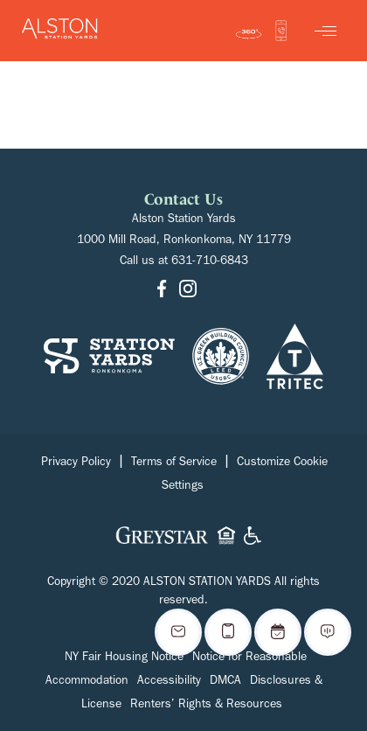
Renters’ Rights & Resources (206, 706)
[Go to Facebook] (161, 290)
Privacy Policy (76, 463)
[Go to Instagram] (188, 290)
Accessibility (169, 682)
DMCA (225, 682)
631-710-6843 (209, 262)
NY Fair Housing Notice (124, 658)
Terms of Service (174, 463)
